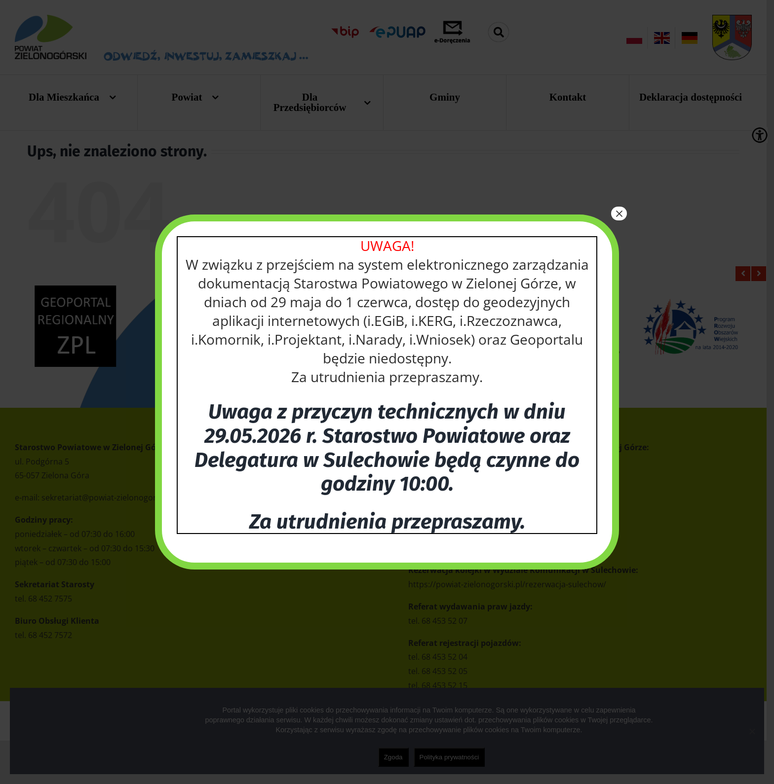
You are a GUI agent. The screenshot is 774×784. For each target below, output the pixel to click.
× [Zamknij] (619, 213)
